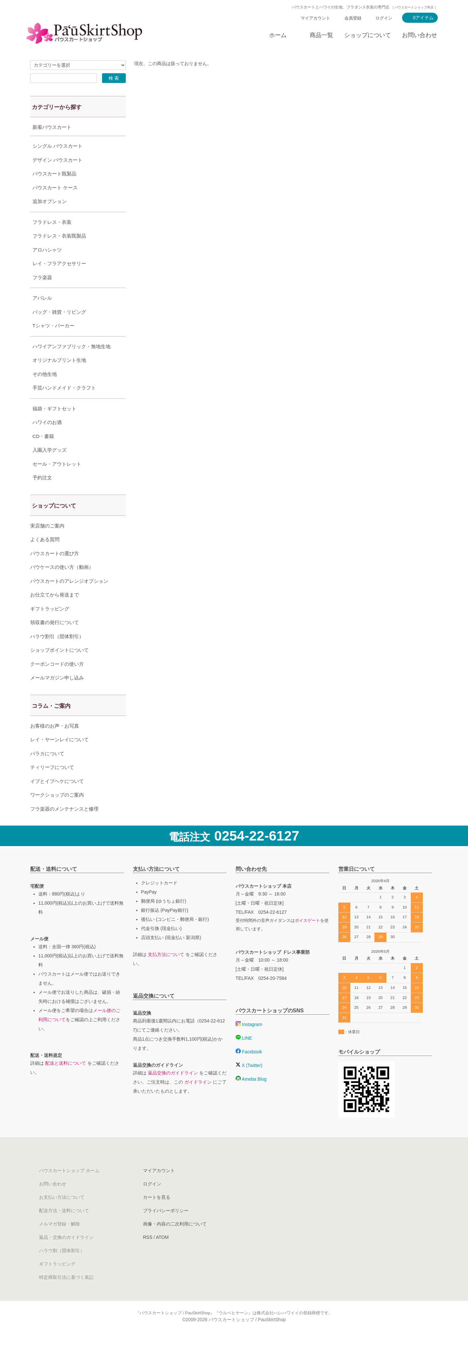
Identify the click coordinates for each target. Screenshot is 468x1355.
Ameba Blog (251, 1095)
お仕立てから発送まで (54, 611)
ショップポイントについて (59, 666)
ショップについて (367, 35)
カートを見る (156, 1213)
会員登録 (352, 18)
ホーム (278, 35)
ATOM (162, 1253)
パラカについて (47, 770)
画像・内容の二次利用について (175, 1240)
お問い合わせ (419, 35)
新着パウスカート (52, 127)
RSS (147, 1253)
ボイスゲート (307, 937)
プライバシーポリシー (165, 1226)
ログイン (383, 18)
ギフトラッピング (49, 625)
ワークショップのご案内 (57, 811)
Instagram (249, 1040)
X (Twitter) (249, 1081)
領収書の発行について (54, 638)
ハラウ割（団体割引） (61, 1266)
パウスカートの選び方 (54, 569)
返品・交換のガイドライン (66, 1253)
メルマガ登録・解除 (59, 1240)
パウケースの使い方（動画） (62, 583)
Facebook (249, 1068)
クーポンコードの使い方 (57, 680)
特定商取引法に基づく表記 (66, 1293)
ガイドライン (198, 1098)
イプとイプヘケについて (57, 797)
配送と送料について (65, 1079)
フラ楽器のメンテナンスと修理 (64, 825)
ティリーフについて (52, 783)
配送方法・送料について (64, 1226)
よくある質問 (44, 555)
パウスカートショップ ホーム (69, 1186)
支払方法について (166, 970)
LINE (244, 1054)
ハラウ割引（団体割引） (57, 652)
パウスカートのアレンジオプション (69, 597)
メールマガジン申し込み (57, 694)
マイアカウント (315, 18)
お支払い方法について (61, 1213)
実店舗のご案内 (47, 542)
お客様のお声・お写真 (54, 742)
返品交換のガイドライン (173, 1089)
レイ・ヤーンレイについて (59, 756)
